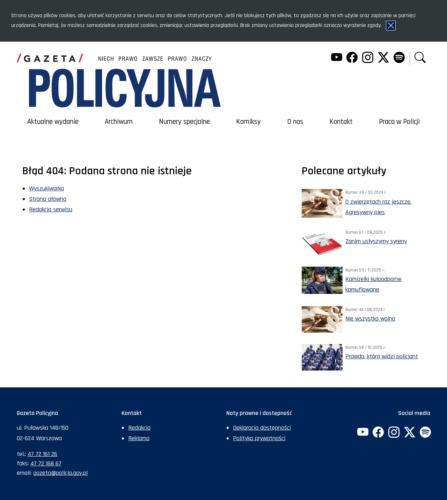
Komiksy (248, 121)
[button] (420, 58)
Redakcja (139, 428)
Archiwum (119, 121)
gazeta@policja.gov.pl (60, 473)
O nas (295, 121)
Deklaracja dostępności (262, 428)
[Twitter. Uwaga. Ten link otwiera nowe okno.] (383, 58)
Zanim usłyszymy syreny (376, 241)
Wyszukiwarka (46, 188)
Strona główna (47, 199)
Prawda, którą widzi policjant (381, 356)
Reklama (138, 438)
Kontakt (341, 121)
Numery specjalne (184, 121)
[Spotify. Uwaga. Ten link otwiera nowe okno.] (398, 58)
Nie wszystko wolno (370, 319)
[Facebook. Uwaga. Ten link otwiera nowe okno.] (352, 58)
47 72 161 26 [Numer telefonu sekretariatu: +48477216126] (42, 454)
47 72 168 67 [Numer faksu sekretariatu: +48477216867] (45, 463)
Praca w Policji (399, 121)
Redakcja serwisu (50, 209)
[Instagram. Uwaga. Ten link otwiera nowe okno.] (367, 58)
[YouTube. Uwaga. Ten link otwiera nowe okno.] (336, 58)
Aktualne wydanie (53, 121)
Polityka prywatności (259, 438)
